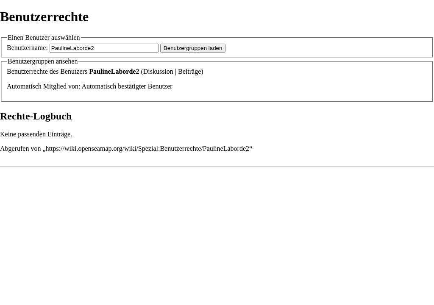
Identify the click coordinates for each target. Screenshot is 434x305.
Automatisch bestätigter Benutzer (126, 86)
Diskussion (158, 71)
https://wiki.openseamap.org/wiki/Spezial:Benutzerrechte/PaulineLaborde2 (147, 148)
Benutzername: (27, 47)
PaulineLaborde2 (114, 71)
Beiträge (189, 71)
